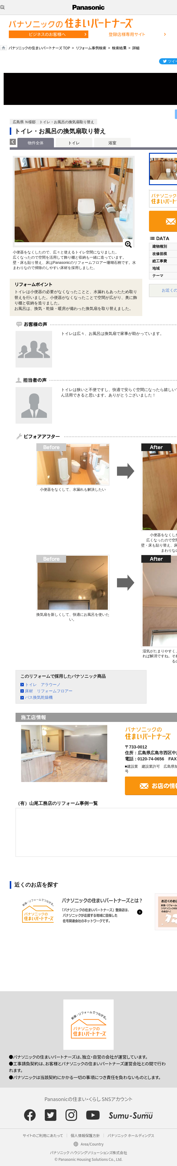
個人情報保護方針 (85, 1135)
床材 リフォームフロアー (49, 691)
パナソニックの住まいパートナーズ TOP (39, 47)
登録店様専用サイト (126, 34)
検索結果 (119, 47)
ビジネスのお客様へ (47, 34)
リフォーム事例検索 (91, 47)
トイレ (74, 143)
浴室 (112, 143)
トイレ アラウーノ (43, 684)
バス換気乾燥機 (39, 697)
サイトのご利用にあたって (43, 1135)
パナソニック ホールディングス (131, 1135)
